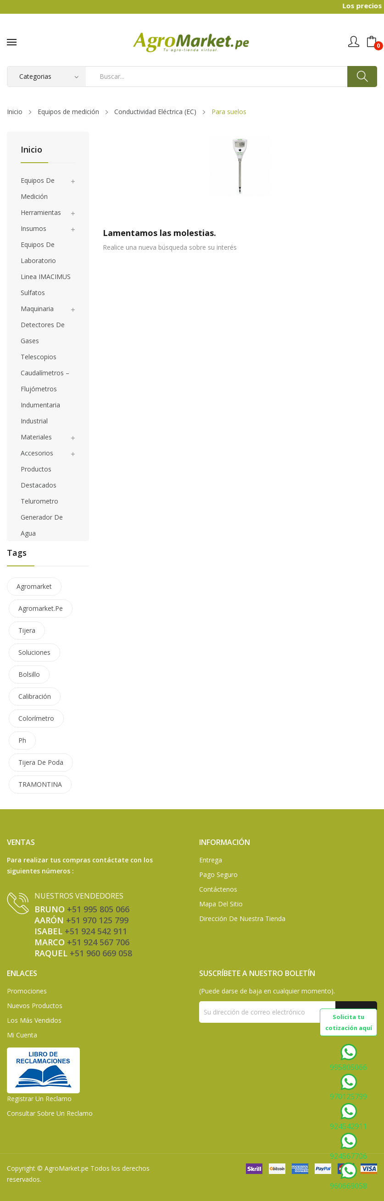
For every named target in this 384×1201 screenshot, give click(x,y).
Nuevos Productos (34, 1005)
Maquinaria (37, 308)
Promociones (27, 991)
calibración (34, 696)
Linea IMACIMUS (46, 276)
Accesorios (37, 453)
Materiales (36, 437)
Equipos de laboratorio (38, 252)
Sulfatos (33, 292)
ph (22, 740)
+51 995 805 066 (98, 909)
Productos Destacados (38, 477)
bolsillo (29, 674)
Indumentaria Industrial (40, 412)
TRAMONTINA (40, 784)
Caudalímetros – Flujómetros (45, 380)
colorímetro (36, 718)
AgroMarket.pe (67, 1168)
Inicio (31, 150)
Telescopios (38, 356)
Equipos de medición (38, 188)
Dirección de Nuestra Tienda (242, 918)
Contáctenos (218, 889)
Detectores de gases (43, 332)
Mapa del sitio (221, 903)
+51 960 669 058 (101, 953)
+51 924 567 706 (98, 942)
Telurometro (39, 501)
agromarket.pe (40, 608)
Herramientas (41, 212)
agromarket (34, 586)
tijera (26, 630)
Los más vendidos (34, 1020)
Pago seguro (218, 874)
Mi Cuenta (22, 1035)
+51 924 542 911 (96, 931)
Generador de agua (42, 525)
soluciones (34, 652)
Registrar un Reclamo (39, 1098)
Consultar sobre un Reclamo (50, 1113)
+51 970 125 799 (97, 920)
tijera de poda (40, 762)
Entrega (210, 860)
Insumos (33, 228)
